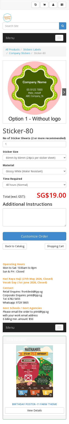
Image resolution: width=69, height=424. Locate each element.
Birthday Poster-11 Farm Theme (34, 404)
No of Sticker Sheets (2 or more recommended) (34, 138)
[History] (35, 5)
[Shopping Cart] (44, 5)
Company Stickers (19, 53)
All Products (13, 49)
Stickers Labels (32, 49)
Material (8, 165)
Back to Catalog (14, 246)
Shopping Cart (55, 246)
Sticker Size (10, 151)
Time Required (12, 178)
